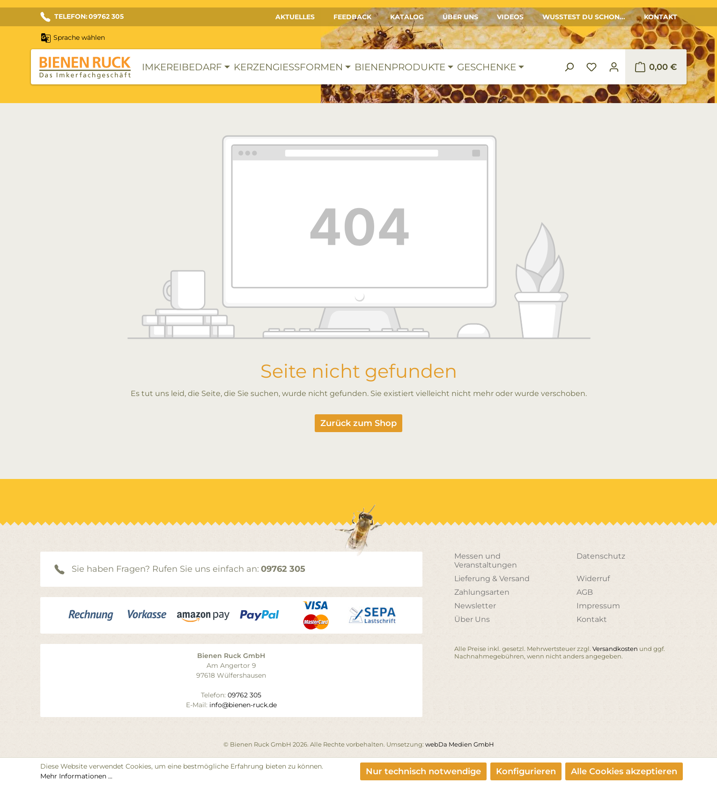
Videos (510, 17)
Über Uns (460, 17)
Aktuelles (295, 17)
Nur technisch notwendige (423, 771)
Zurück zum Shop (358, 423)
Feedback (352, 17)
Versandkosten (615, 648)
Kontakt (660, 17)
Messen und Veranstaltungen (485, 560)
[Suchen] (569, 67)
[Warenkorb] (656, 67)
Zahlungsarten (482, 592)
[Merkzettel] (591, 67)
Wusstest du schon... (583, 17)
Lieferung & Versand (492, 578)
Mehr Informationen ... (76, 776)
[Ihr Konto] (614, 67)
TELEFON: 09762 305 (82, 17)
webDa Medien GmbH (459, 744)
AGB (585, 592)
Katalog (407, 17)
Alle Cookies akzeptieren (624, 771)
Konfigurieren (526, 771)
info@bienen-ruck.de (243, 705)
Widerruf (593, 578)
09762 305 (283, 569)
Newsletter (475, 605)
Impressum (598, 605)
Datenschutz (601, 556)
